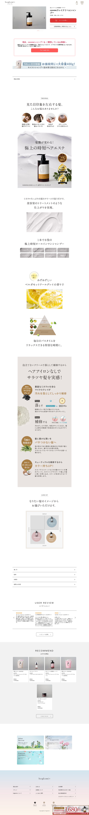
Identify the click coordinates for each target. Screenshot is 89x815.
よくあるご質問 (39, 793)
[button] (44, 17)
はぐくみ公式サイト (26, 614)
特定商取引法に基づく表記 (64, 790)
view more (44, 716)
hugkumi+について (17, 793)
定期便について (39, 790)
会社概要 (60, 786)
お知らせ (38, 786)
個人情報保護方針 (62, 793)
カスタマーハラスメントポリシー (66, 796)
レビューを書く (44, 634)
